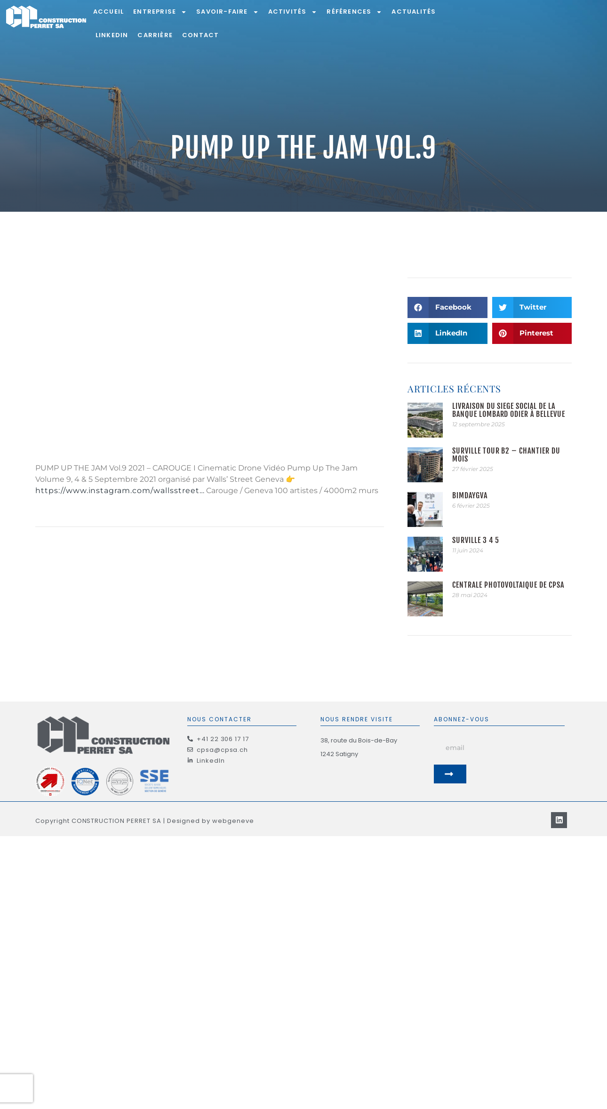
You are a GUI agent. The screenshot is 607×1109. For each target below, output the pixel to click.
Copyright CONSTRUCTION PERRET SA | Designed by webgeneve (144, 807)
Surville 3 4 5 (475, 540)
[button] (447, 307)
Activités (293, 12)
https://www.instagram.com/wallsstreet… (119, 490)
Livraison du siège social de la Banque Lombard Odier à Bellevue (508, 410)
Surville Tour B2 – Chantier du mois (506, 454)
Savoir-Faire (227, 12)
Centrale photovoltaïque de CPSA (508, 585)
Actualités (413, 11)
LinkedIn (112, 35)
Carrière (155, 35)
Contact (200, 35)
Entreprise (160, 12)
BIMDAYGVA (469, 495)
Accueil (108, 11)
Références (354, 12)
